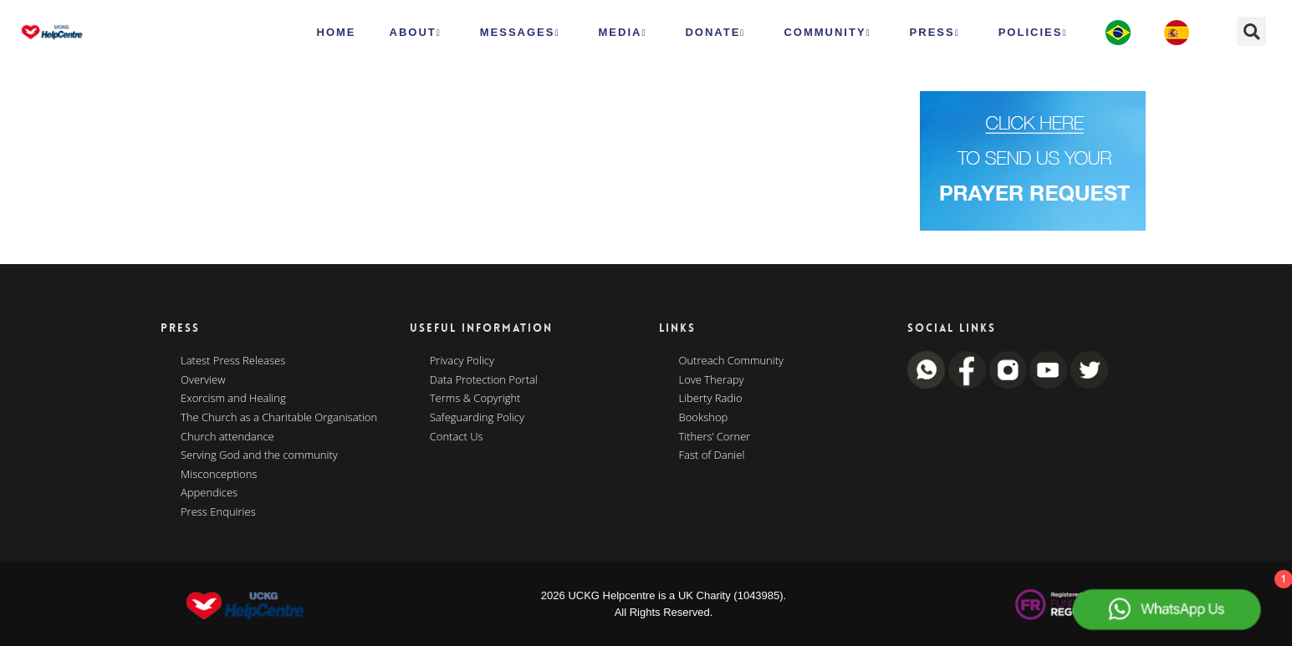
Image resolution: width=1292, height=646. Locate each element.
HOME (336, 32)
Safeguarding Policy (477, 418)
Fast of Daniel (712, 455)
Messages (520, 32)
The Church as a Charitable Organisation (279, 418)
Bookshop (703, 418)
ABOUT (416, 32)
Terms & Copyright (475, 398)
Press (935, 32)
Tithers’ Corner (715, 437)
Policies (1033, 32)
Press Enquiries (218, 512)
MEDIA (623, 32)
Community (827, 32)
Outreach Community (731, 361)
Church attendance (227, 437)
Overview (203, 380)
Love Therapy (711, 380)
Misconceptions (219, 474)
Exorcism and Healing (233, 398)
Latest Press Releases (233, 361)
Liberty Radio (711, 398)
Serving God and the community (259, 455)
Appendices (209, 493)
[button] (1251, 31)
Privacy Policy (462, 361)
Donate (715, 32)
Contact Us (456, 437)
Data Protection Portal (484, 380)
